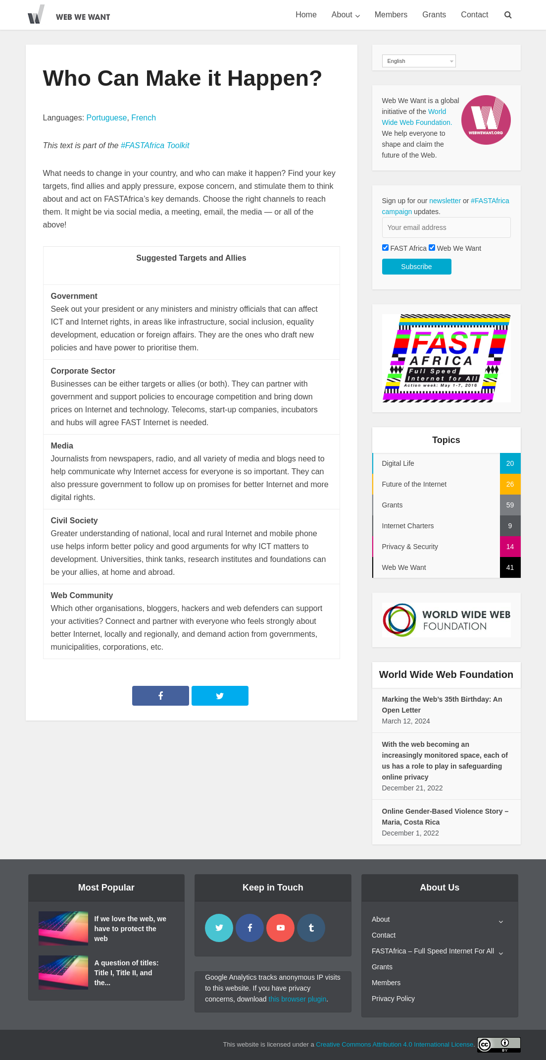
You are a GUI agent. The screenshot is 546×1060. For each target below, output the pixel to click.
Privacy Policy (393, 999)
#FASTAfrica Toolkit (155, 145)
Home (306, 14)
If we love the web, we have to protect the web (130, 929)
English (396, 61)
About (342, 14)
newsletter (445, 201)
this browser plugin (298, 999)
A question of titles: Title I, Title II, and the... (127, 973)
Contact (474, 14)
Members (391, 14)
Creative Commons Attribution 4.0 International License (394, 1044)
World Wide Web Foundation (446, 674)
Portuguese (107, 117)
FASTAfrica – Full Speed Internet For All (433, 951)
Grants (434, 14)
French (143, 117)
